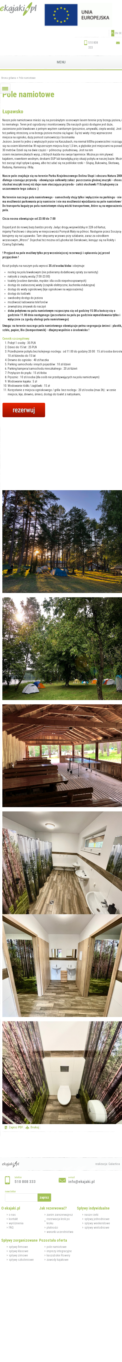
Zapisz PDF (16, 1127)
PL (112, 33)
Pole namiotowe (27, 77)
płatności (52, 1227)
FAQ (11, 1227)
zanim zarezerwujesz (60, 1214)
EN (116, 33)
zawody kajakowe (58, 1259)
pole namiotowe (57, 1246)
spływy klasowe (18, 1251)
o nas (12, 1214)
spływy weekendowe (97, 1223)
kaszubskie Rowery (58, 1255)
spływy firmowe (18, 1246)
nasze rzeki (91, 1214)
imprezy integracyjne (59, 1251)
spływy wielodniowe (96, 1227)
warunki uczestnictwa (60, 1232)
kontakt (13, 1219)
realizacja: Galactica (107, 1164)
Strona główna (8, 77)
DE (120, 33)
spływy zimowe (18, 1255)
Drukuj (34, 1127)
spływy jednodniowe (97, 1219)
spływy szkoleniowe (21, 1259)
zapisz (44, 1197)
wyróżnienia (16, 1223)
